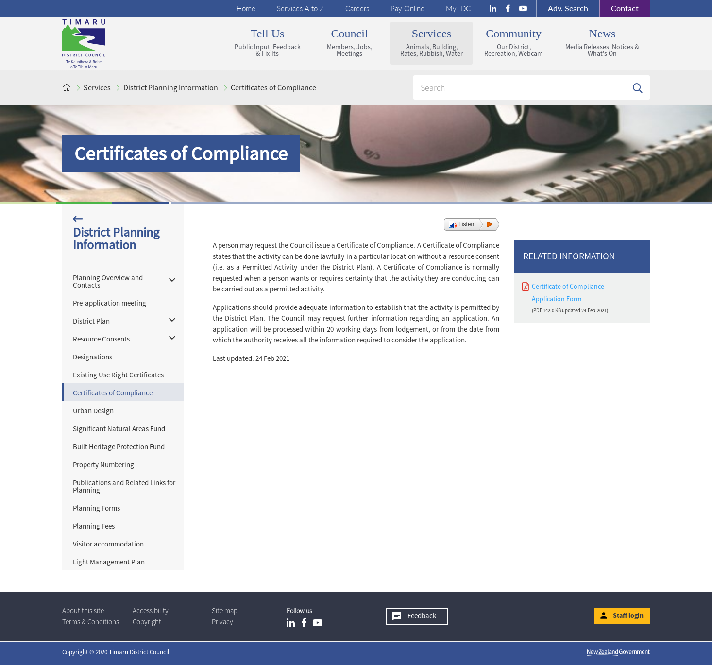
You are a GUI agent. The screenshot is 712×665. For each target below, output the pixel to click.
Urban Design (93, 410)
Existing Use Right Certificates (118, 374)
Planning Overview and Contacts (108, 281)
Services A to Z (300, 8)
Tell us (267, 42)
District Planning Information (170, 87)
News (602, 42)
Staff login (628, 615)
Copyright (147, 621)
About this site (83, 610)
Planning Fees (94, 525)
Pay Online (407, 8)
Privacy (222, 621)
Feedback (421, 615)
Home (246, 8)
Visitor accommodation (108, 543)
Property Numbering (103, 464)
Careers (357, 8)
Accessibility (151, 610)
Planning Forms (96, 507)
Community (514, 42)
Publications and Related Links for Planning (124, 486)
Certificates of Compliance (273, 87)
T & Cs (90, 621)
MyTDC (458, 8)
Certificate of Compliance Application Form (568, 292)
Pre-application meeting (109, 302)
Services (431, 42)
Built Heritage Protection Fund (119, 446)
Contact (619, 8)
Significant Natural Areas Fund (119, 428)
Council (349, 42)
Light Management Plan (109, 561)
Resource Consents (101, 338)
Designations (92, 356)
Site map (224, 610)
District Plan (91, 320)
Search (568, 8)
